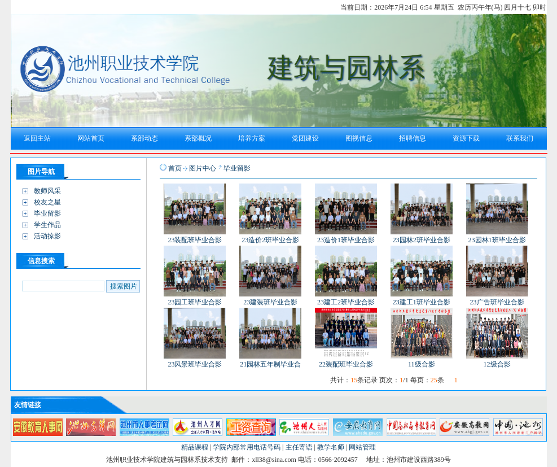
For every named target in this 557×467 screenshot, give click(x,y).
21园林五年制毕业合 (270, 364)
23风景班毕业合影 (195, 364)
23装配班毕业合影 (195, 240)
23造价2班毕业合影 (270, 240)
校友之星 (47, 202)
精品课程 (194, 447)
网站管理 (362, 447)
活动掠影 (47, 236)
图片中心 (202, 168)
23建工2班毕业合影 (346, 302)
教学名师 (330, 447)
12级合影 (497, 364)
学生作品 (47, 225)
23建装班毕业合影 (270, 302)
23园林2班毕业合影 (421, 240)
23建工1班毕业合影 (421, 302)
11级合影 (421, 364)
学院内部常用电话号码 (246, 447)
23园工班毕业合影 (195, 302)
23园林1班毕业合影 (497, 240)
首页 (175, 168)
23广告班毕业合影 (497, 302)
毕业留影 (47, 213)
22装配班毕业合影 (346, 364)
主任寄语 (299, 447)
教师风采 (47, 191)
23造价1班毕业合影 (346, 240)
